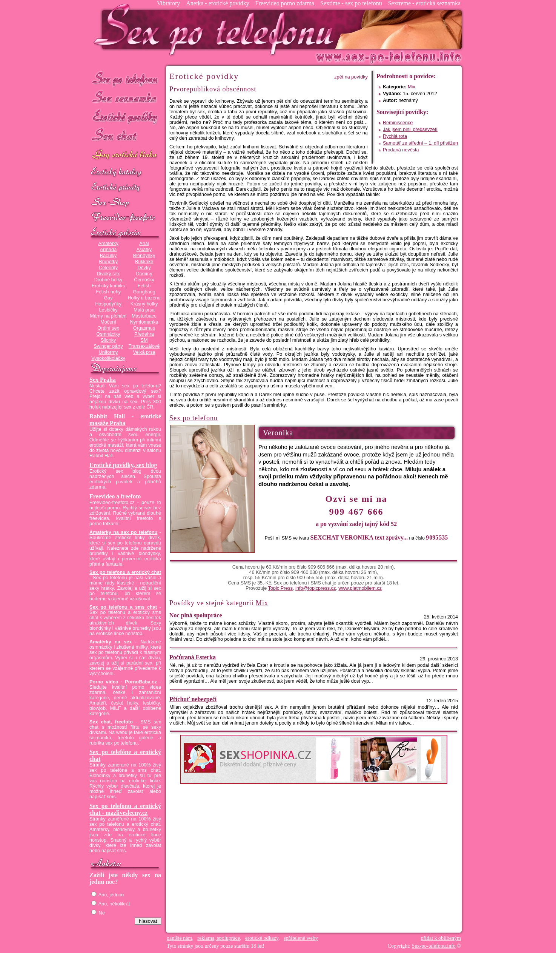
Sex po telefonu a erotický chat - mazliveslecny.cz (125, 809)
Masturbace (144, 316)
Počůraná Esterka (192, 657)
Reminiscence (398, 122)
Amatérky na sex (110, 642)
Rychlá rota (395, 136)
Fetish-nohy (108, 292)
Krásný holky (144, 304)
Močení (108, 322)
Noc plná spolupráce (195, 615)
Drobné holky (108, 279)
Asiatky (144, 249)
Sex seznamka (125, 97)
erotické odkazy (261, 938)
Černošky (144, 279)
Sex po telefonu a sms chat (123, 607)
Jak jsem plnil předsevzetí (410, 129)
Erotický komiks (108, 285)
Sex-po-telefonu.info (434, 946)
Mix (411, 86)
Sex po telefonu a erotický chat (125, 572)
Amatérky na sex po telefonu (123, 532)
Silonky (108, 340)
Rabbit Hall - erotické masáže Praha (125, 419)
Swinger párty (108, 346)
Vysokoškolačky (108, 358)
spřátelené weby (301, 938)
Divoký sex (108, 273)
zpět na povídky (351, 77)
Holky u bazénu (143, 298)
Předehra (144, 334)
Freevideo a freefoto (115, 496)
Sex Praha (102, 379)
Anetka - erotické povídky (217, 3)
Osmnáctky (108, 334)
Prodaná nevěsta (401, 150)
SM (144, 340)
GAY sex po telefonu (125, 155)
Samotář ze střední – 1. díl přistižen (420, 143)
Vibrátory (168, 3)
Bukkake (144, 261)
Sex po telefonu (125, 78)
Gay (108, 298)
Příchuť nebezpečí (193, 699)
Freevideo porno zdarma (284, 3)
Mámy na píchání (108, 316)
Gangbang (144, 292)
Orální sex (108, 328)
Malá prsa (144, 310)
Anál (144, 243)
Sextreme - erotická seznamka (424, 3)
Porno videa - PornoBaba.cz (123, 682)
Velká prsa (144, 352)
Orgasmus (144, 328)
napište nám (179, 938)
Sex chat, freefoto (111, 722)
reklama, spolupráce (218, 938)
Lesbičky (108, 310)
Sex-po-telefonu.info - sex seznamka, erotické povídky (216, 29)
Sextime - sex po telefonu (351, 3)
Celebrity (108, 267)
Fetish (144, 285)
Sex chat (125, 136)
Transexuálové (144, 346)
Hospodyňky (108, 304)
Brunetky (108, 261)
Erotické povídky (125, 116)
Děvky (144, 267)
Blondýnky (144, 255)
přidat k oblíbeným (441, 938)
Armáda (108, 249)
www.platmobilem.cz (360, 588)
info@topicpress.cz (315, 588)
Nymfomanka (144, 322)
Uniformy (108, 352)
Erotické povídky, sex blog (123, 465)
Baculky (108, 255)
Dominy (144, 273)
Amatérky (108, 243)
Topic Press (280, 588)
